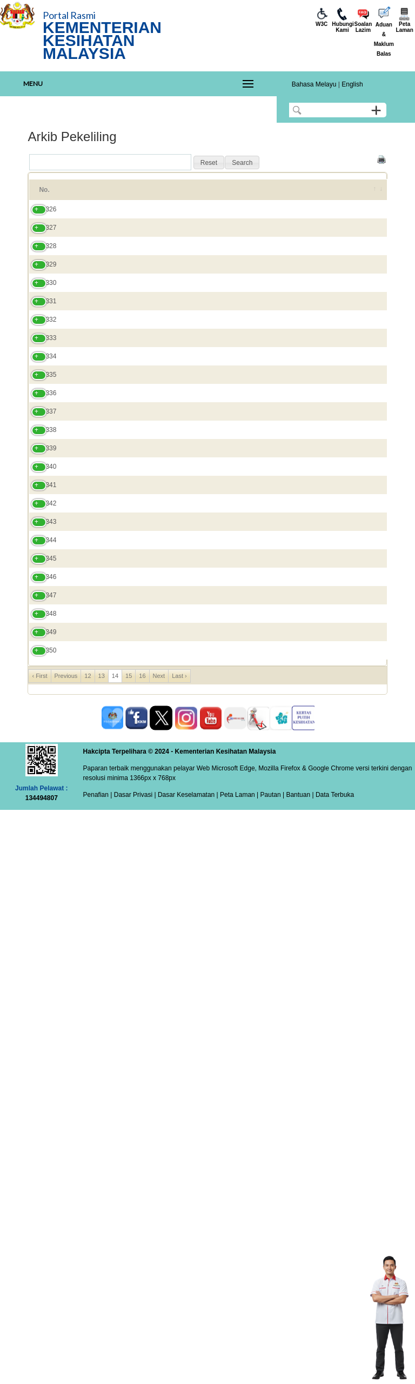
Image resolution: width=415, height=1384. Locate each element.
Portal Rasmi (69, 15)
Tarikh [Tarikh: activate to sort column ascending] (331, 194)
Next (159, 1250)
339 (40, 793)
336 (40, 656)
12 (87, 1250)
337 (40, 703)
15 (128, 1250)
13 (101, 1250)
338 (40, 756)
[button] (208, 163)
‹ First (39, 1250)
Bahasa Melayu (314, 84)
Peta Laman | (239, 1369)
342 (40, 912)
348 (40, 1139)
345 (40, 1025)
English (352, 84)
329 (40, 342)
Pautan (270, 1369)
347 (40, 1101)
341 (40, 864)
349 (40, 1177)
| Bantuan (296, 1369)
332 (40, 485)
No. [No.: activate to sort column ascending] (44, 194)
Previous (66, 1250)
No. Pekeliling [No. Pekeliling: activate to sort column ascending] (235, 194)
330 (40, 380)
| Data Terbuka (332, 1369)
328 (40, 304)
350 (40, 1215)
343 (40, 955)
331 (40, 432)
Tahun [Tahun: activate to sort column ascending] (286, 194)
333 (40, 542)
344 (40, 992)
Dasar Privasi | (134, 1369)
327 (40, 266)
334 (40, 594)
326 (40, 228)
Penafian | (97, 1369)
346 (40, 1063)
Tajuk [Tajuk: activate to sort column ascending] (85, 194)
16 (142, 1250)
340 (40, 822)
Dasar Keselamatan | (187, 1369)
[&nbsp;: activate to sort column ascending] (372, 194)
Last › (179, 1250)
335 (40, 623)
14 (115, 1250)
